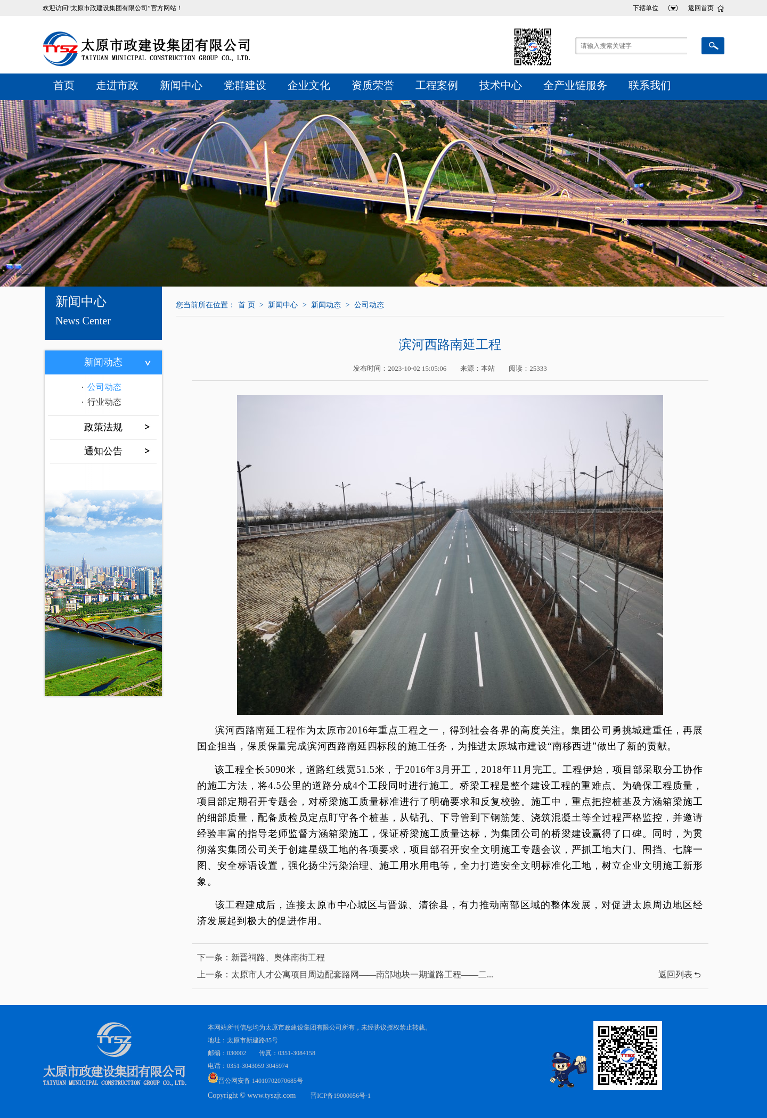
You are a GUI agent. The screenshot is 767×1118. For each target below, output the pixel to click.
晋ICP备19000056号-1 (341, 1095)
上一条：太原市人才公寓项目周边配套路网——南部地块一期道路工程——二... (345, 974)
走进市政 (117, 85)
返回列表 (675, 974)
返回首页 (701, 8)
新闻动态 (103, 362)
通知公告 (103, 451)
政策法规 (103, 427)
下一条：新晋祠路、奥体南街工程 (261, 957)
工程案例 (436, 85)
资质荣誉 (373, 85)
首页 (64, 85)
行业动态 (104, 401)
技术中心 (500, 85)
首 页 (246, 305)
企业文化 (309, 85)
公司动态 (104, 386)
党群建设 (245, 85)
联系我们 (650, 85)
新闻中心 (181, 85)
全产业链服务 (575, 85)
